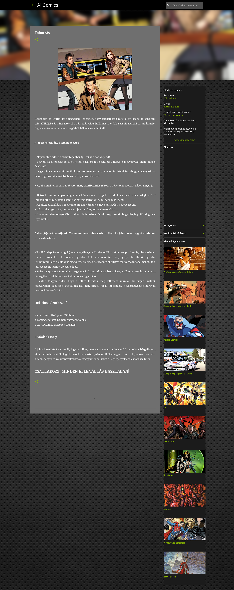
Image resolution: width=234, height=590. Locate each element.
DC (165, 407)
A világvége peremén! (174, 543)
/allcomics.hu (170, 98)
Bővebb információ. (174, 115)
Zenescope (169, 441)
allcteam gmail (171, 106)
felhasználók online (184, 140)
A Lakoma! (169, 475)
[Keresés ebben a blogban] (187, 5)
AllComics (47, 5)
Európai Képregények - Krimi (178, 374)
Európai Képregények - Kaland (178, 272)
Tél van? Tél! (170, 577)
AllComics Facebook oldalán (58, 324)
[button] (36, 40)
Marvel (167, 509)
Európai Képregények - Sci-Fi (178, 306)
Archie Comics (171, 340)
